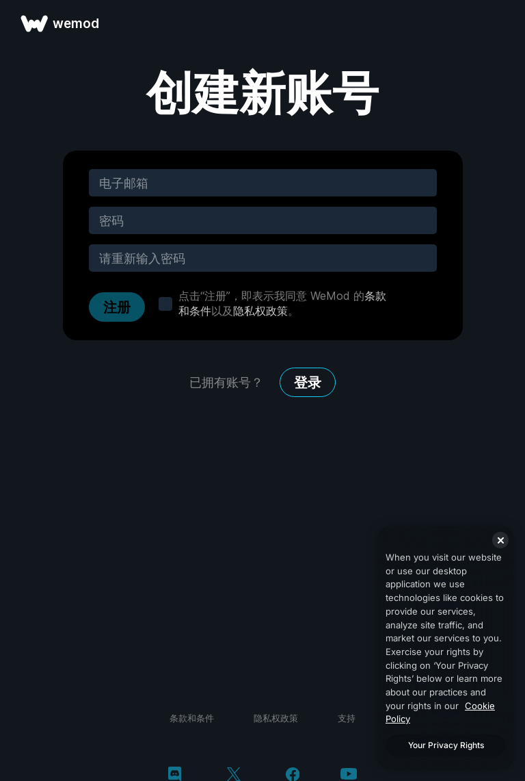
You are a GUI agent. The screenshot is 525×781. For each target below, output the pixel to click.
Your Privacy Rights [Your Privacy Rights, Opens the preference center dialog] (446, 745)
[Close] (500, 540)
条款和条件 (192, 718)
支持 (346, 718)
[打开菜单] (499, 23)
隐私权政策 (260, 311)
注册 (117, 307)
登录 (307, 382)
